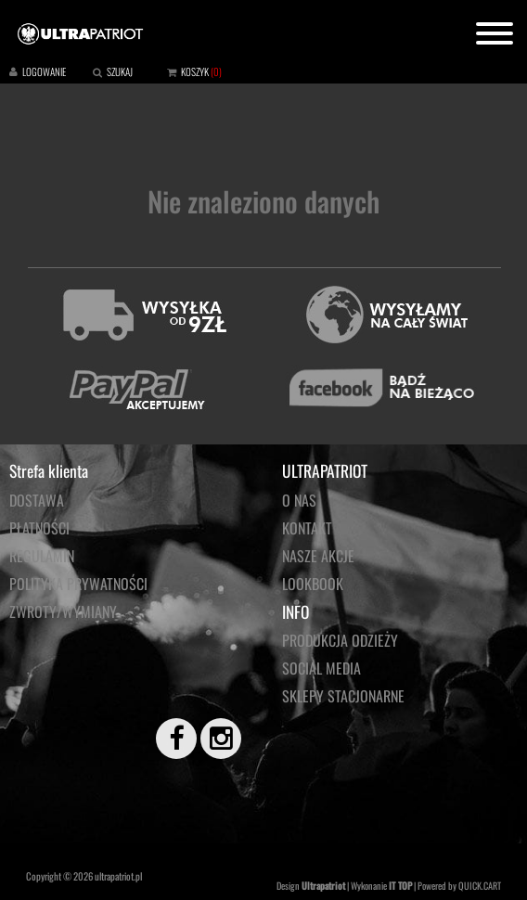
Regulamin (41, 556)
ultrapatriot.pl (118, 875)
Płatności (39, 528)
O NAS (299, 500)
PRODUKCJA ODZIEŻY (340, 640)
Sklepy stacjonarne (343, 696)
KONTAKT (307, 528)
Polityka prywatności (78, 583)
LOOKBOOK (312, 583)
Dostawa (36, 500)
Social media (321, 668)
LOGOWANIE (44, 71)
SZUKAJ (120, 71)
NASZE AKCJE (318, 556)
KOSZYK (195, 71)
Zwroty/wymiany (63, 611)
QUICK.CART (479, 886)
